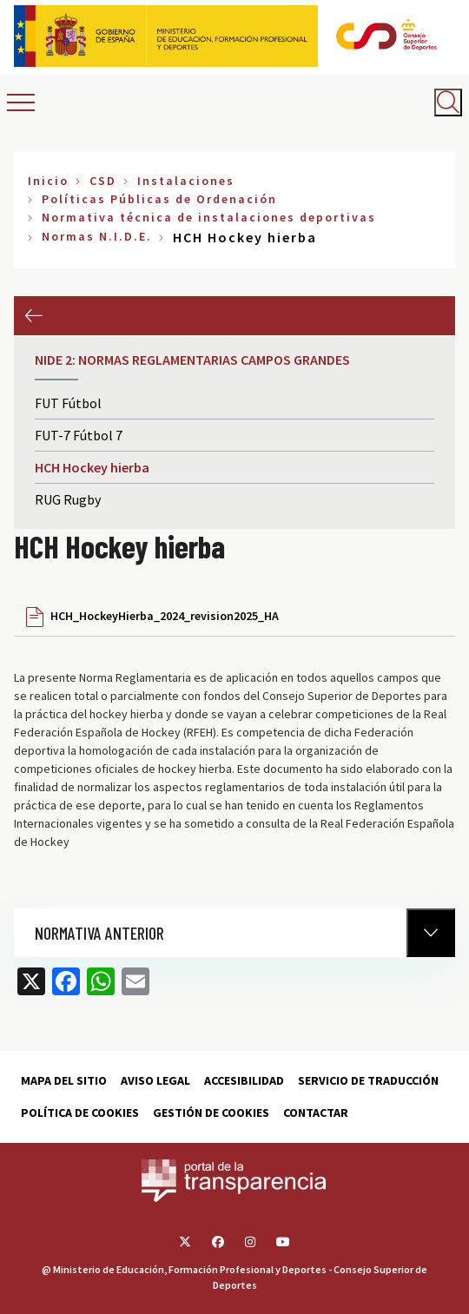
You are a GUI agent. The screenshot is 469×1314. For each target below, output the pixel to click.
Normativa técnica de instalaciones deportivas (209, 217)
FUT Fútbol (68, 403)
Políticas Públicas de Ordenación (159, 199)
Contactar (315, 1112)
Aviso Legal (155, 1080)
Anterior (33, 315)
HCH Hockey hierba (92, 467)
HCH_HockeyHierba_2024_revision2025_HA (164, 616)
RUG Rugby (68, 499)
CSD (102, 180)
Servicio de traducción (368, 1080)
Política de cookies (80, 1112)
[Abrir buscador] (448, 102)
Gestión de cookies (211, 1112)
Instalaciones (185, 180)
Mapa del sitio (64, 1080)
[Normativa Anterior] (430, 932)
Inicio (48, 180)
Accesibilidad (244, 1080)
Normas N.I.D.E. (97, 236)
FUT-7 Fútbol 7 (78, 435)
